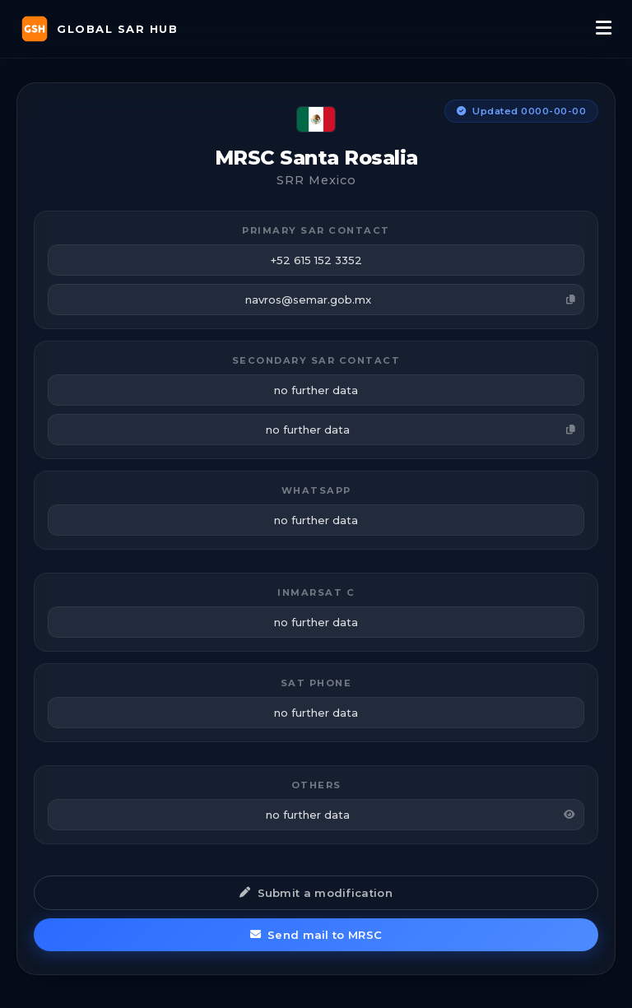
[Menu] (603, 28)
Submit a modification (316, 892)
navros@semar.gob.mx (410, 299)
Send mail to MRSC (316, 934)
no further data (420, 429)
